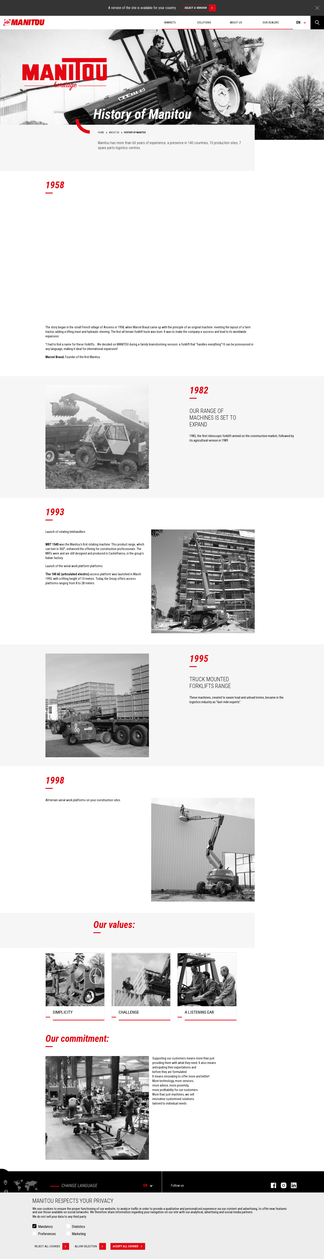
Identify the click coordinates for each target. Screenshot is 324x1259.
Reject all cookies (52, 1246)
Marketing (79, 1234)
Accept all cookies (129, 1246)
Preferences (47, 1234)
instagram (281, 1185)
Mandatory (45, 1226)
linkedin (291, 1185)
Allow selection (90, 1246)
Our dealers (271, 22)
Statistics (78, 1226)
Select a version (200, 8)
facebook (271, 1185)
